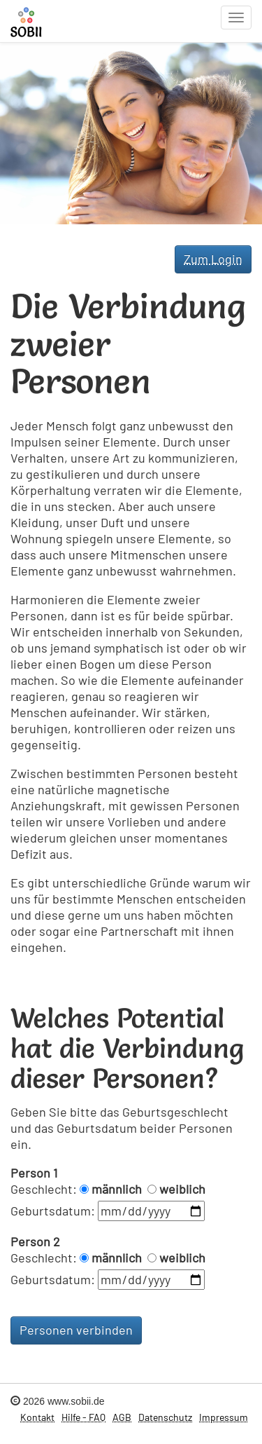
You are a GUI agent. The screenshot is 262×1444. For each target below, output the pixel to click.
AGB (121, 1417)
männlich (117, 1189)
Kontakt (37, 1417)
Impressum (223, 1417)
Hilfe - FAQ (83, 1417)
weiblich (182, 1189)
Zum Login (213, 258)
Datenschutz (165, 1417)
